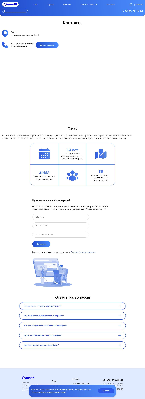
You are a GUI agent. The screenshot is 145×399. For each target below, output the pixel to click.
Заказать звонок (47, 45)
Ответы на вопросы (88, 4)
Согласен (106, 391)
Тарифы (50, 4)
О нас (35, 4)
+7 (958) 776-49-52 (132, 10)
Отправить (41, 244)
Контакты (111, 4)
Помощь (67, 4)
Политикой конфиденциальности (83, 252)
